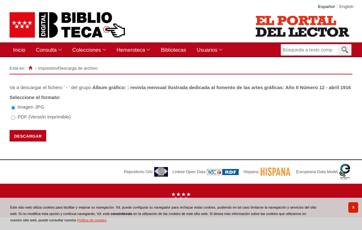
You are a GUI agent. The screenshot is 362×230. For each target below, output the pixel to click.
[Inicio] (30, 68)
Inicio (19, 50)
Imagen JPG (31, 107)
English (346, 6)
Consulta (46, 50)
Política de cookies (91, 220)
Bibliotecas (173, 50)
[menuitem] (21, 50)
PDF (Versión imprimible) (44, 116)
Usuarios (207, 50)
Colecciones (86, 50)
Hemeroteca (131, 50)
